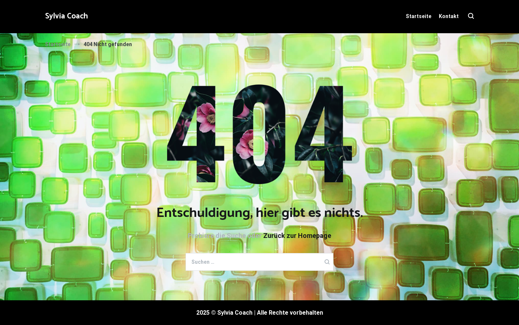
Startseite (418, 16)
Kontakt (449, 16)
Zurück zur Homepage (297, 235)
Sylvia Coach (66, 16)
